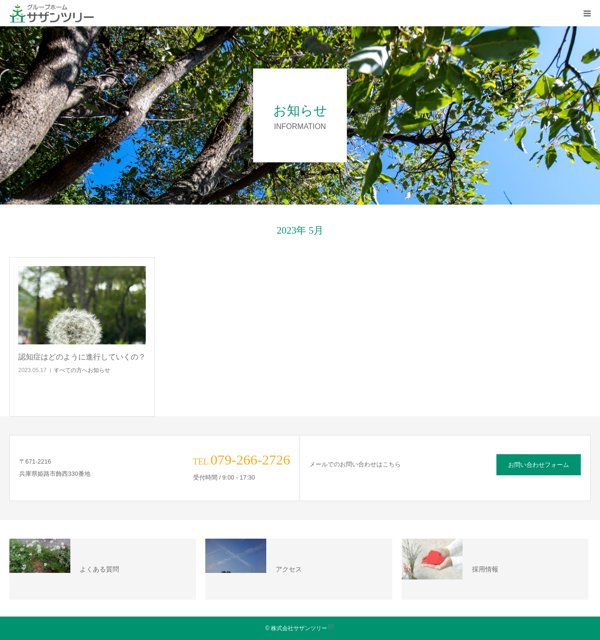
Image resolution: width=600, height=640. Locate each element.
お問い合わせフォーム (538, 464)
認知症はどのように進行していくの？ (82, 357)
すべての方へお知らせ (82, 370)
